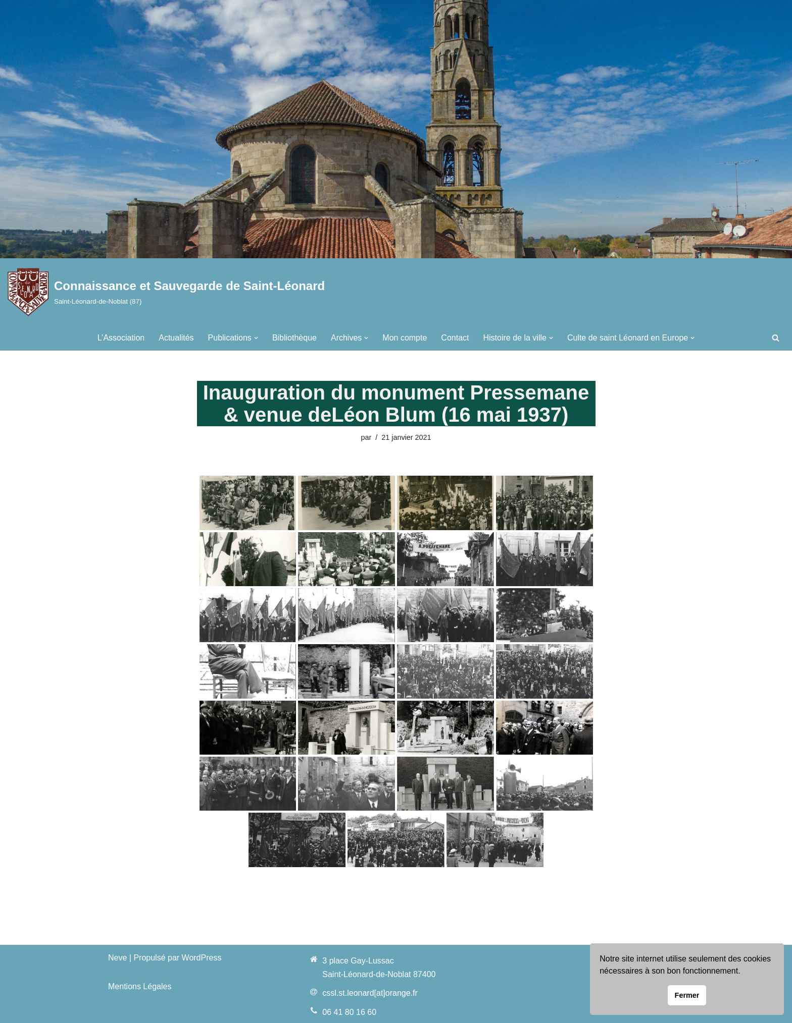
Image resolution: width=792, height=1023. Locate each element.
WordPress (202, 957)
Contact (455, 337)
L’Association (120, 337)
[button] (256, 338)
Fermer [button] (687, 995)
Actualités (176, 337)
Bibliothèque (294, 337)
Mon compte (404, 337)
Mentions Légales (139, 986)
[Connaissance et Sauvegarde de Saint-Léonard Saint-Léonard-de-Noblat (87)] (166, 291)
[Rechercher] (775, 338)
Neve (117, 957)
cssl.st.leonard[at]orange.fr (370, 993)
